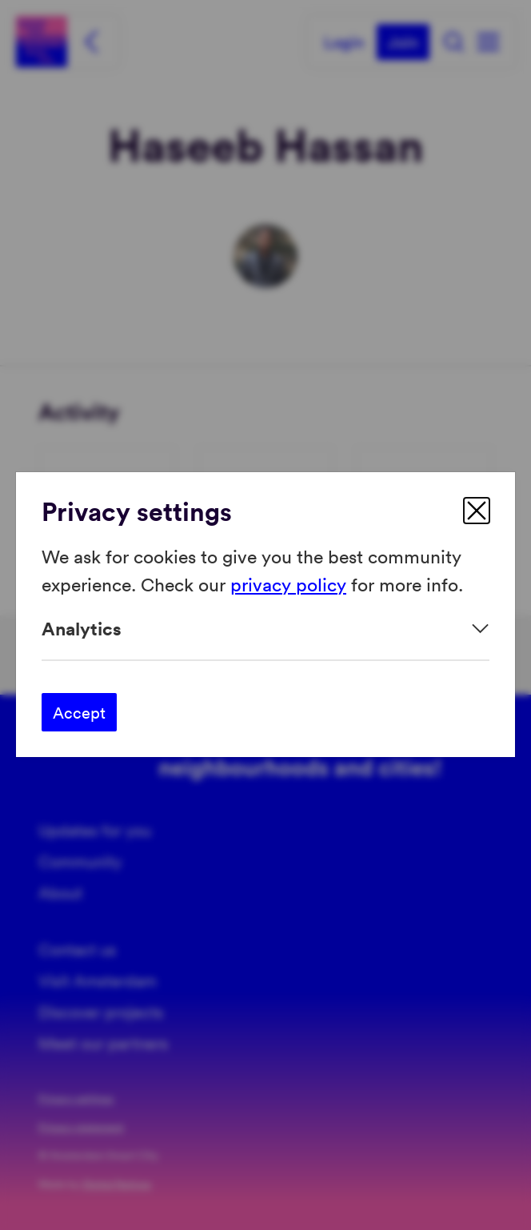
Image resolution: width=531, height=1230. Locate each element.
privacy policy (288, 583)
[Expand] (265, 628)
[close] (476, 510)
